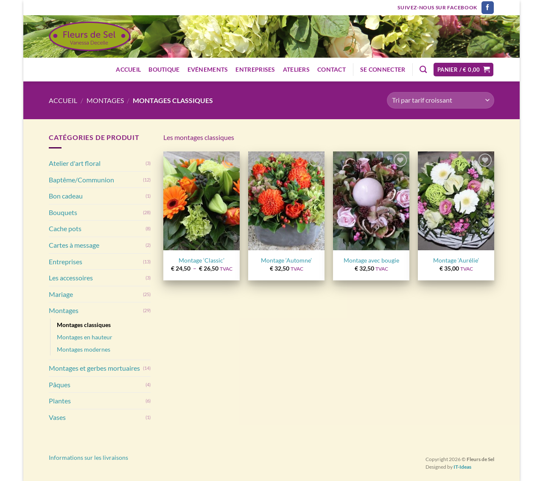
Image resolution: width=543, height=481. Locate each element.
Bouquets (63, 212)
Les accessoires (71, 278)
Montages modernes (83, 349)
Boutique (163, 69)
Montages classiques (84, 324)
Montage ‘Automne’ (286, 260)
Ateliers (296, 69)
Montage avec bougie (371, 260)
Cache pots (65, 228)
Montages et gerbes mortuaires (94, 368)
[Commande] (440, 100)
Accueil (128, 69)
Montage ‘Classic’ (201, 260)
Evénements (208, 69)
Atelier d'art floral (75, 163)
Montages (105, 100)
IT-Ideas (462, 467)
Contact (331, 69)
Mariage (61, 294)
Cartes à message (74, 245)
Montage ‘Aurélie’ (456, 260)
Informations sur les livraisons (88, 457)
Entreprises (255, 69)
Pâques (59, 384)
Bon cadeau (66, 196)
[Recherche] (423, 69)
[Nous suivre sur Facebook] (487, 7)
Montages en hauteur (84, 337)
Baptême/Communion (81, 180)
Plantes (60, 401)
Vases (57, 417)
